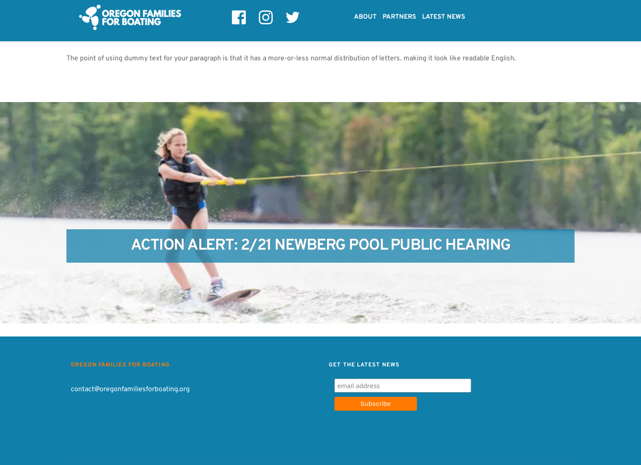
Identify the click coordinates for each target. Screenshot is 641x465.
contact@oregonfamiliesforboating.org (130, 389)
